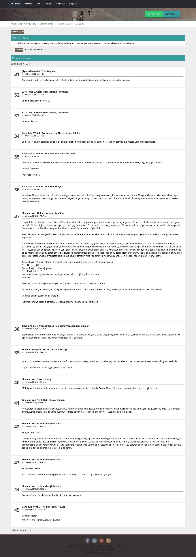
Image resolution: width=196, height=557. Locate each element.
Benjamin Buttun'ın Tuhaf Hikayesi (50, 349)
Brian (112, 549)
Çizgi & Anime (29, 325)
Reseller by (86, 549)
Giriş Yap (60, 4)
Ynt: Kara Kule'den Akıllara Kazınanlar (54, 153)
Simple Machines (98, 546)
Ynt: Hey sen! (49, 71)
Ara (38, 4)
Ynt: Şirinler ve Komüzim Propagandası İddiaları (64, 325)
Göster (33, 516)
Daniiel (94, 549)
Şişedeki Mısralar (31, 71)
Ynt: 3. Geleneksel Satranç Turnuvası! (49, 91)
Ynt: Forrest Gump (41, 379)
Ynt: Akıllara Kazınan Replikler (48, 213)
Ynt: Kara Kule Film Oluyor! (48, 186)
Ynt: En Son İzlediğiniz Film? (46, 423)
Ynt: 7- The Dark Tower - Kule (49, 506)
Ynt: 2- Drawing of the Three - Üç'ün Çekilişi (57, 133)
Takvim (47, 4)
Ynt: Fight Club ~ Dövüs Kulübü (48, 399)
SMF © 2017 (84, 546)
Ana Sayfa (15, 4)
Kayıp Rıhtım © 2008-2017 (117, 546)
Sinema (26, 213)
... (27, 64)
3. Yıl (24, 91)
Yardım (28, 4)
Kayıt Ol (73, 4)
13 (29, 64)
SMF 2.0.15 (73, 546)
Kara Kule (27, 133)
